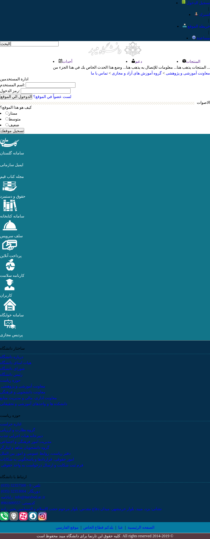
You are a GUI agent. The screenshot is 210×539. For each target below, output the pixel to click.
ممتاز (13, 113)
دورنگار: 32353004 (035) (20, 491)
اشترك (202, 14)
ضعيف (14, 125)
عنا (120, 527)
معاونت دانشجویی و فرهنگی (22, 392)
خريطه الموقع (196, 26)
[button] (10, 147)
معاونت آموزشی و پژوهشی (22, 386)
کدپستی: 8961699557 (17, 503)
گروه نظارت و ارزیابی (17, 430)
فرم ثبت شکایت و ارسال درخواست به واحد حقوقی (41, 465)
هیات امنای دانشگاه (15, 363)
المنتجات (191, 61)
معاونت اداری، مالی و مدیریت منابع (28, 398)
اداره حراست (10, 424)
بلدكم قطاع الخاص (98, 527)
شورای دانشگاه (12, 369)
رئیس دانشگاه (11, 374)
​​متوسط (15, 119)
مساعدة (201, 38)
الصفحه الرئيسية (141, 527)
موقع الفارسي (67, 527)
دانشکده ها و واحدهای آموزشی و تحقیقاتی (33, 404)
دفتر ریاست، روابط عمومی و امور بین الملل (35, 453)
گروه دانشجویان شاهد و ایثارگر (24, 447)
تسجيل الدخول (196, 3)
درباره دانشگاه (11, 357)
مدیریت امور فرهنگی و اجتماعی (26, 442)
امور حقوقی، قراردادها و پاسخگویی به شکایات (37, 459)
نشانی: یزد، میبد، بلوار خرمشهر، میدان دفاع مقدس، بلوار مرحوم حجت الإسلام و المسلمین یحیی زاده (81, 509)
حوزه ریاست (10, 380)
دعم (136, 61)
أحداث (65, 61)
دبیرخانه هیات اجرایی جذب (21, 436)
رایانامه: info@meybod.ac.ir (22, 497)
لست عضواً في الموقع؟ (52, 97)
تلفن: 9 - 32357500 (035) (20, 485)
